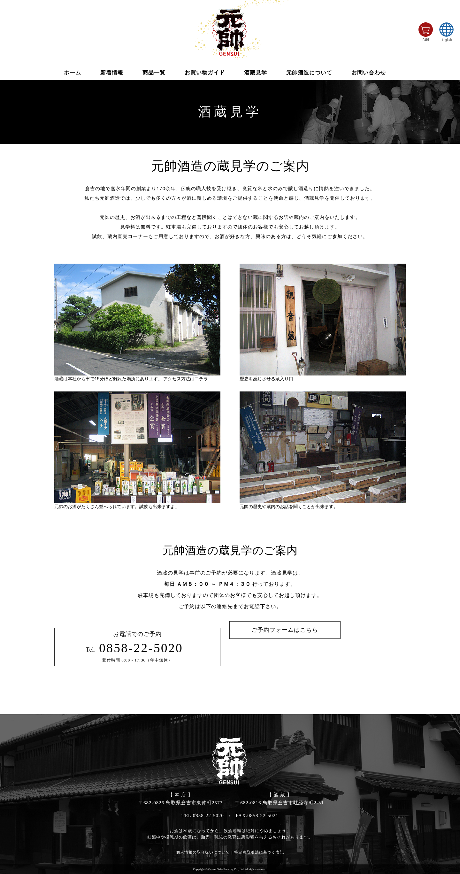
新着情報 (111, 73)
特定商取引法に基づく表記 (259, 852)
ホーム (72, 73)
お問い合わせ (368, 73)
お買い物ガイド (205, 73)
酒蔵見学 (255, 73)
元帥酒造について (309, 73)
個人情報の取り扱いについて (203, 852)
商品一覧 (153, 73)
